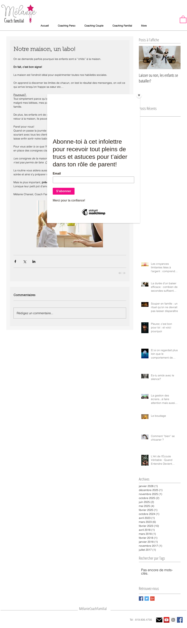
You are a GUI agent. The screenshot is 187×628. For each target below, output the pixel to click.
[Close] (139, 95)
